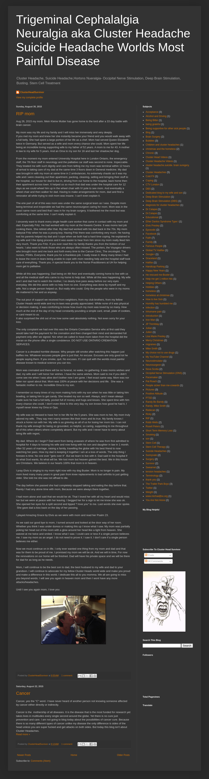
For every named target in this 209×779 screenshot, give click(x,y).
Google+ (150, 254)
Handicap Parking (155, 266)
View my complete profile (29, 97)
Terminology (152, 475)
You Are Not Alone (155, 500)
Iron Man (150, 319)
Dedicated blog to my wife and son (164, 192)
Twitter (149, 487)
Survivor (150, 463)
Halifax (149, 262)
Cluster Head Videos (157, 157)
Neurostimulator (154, 360)
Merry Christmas (154, 340)
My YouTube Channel (157, 356)
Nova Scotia (152, 369)
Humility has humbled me (159, 303)
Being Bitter (152, 120)
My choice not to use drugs (160, 352)
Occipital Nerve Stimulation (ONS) (164, 373)
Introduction (152, 315)
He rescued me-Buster (158, 274)
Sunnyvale (151, 455)
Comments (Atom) (40, 760)
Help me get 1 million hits (159, 278)
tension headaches (156, 471)
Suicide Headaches (156, 451)
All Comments (154, 561)
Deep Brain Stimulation (158, 196)
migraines (151, 344)
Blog (148, 132)
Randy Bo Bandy (155, 401)
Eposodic (151, 229)
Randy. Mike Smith (156, 405)
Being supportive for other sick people (166, 128)
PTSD (149, 397)
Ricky (149, 414)
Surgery (150, 459)
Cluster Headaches (156, 172)
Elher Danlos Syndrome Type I (162, 221)
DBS (148, 188)
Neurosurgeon (153, 364)
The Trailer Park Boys (157, 483)
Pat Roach (151, 381)
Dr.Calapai (151, 213)
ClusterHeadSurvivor (32, 92)
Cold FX (150, 176)
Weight (149, 492)
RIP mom (25, 113)
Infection (150, 307)
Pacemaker (152, 377)
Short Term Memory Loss (159, 430)
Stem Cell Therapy (156, 446)
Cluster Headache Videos (159, 161)
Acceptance (152, 112)
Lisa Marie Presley (156, 336)
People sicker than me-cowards (162, 385)
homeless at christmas (158, 295)
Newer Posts (24, 755)
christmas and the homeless (161, 149)
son (148, 438)
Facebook (151, 233)
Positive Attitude (154, 393)
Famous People (154, 246)
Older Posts (123, 755)
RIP (148, 418)
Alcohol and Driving (156, 116)
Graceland (151, 258)
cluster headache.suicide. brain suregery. (168, 165)
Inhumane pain (154, 311)
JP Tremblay (152, 324)
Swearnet (151, 467)
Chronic (150, 153)
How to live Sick (154, 299)
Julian (149, 328)
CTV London (152, 184)
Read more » (23, 734)
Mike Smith (152, 348)
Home (74, 755)
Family (149, 242)
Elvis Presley (153, 225)
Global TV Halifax (155, 250)
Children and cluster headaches (163, 144)
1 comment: (67, 675)
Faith (148, 237)
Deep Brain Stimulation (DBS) (162, 201)
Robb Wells (152, 422)
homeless (151, 291)
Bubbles (150, 140)
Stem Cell (151, 442)
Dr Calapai (151, 209)
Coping (149, 180)
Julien (149, 332)
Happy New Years (155, 270)
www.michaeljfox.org (157, 496)
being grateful (153, 124)
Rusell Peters (153, 426)
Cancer (23, 693)
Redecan (150, 410)
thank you (151, 479)
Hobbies (150, 287)
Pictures (150, 389)
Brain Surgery (153, 136)
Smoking (150, 434)
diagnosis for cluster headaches (163, 205)
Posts (149, 555)
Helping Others (154, 283)
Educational (152, 217)
